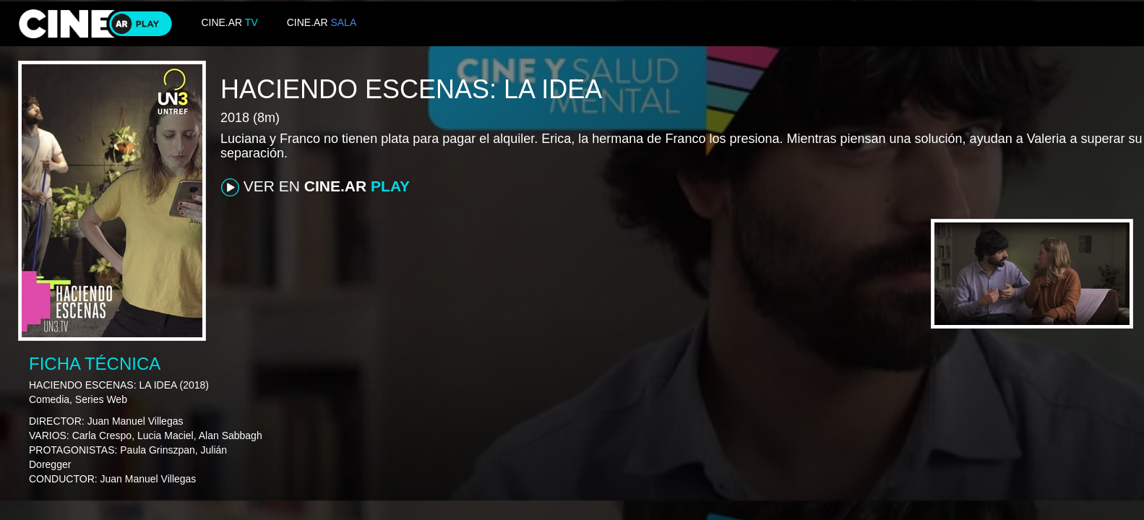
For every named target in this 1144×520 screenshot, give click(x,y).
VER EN (315, 187)
